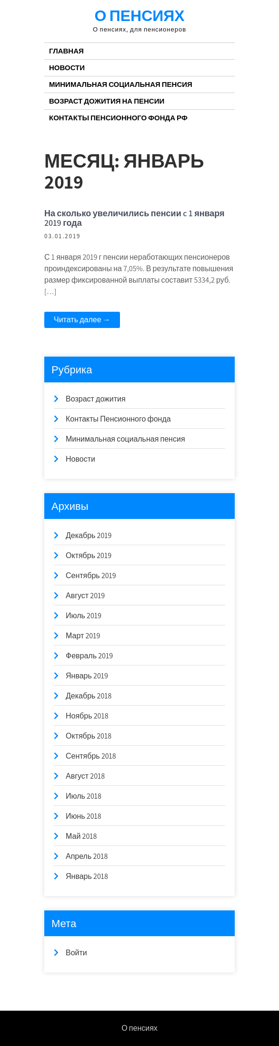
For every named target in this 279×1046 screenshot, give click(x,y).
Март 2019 (83, 636)
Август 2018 (85, 776)
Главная (66, 50)
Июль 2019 (83, 616)
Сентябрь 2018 (91, 756)
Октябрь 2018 (88, 736)
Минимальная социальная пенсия (120, 84)
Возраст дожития (96, 399)
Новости (67, 67)
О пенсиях (139, 15)
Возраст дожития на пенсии (106, 101)
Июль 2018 (83, 796)
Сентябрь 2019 (91, 576)
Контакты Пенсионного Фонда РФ (118, 117)
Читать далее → (82, 320)
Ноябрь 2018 (87, 716)
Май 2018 (81, 836)
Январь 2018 (87, 876)
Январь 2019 (87, 676)
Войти (76, 953)
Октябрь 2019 (88, 555)
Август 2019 (85, 596)
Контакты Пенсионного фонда (118, 419)
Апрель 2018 (87, 856)
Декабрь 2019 (88, 535)
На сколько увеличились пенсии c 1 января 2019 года (134, 218)
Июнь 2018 (83, 816)
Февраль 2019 (89, 656)
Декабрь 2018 (88, 696)
